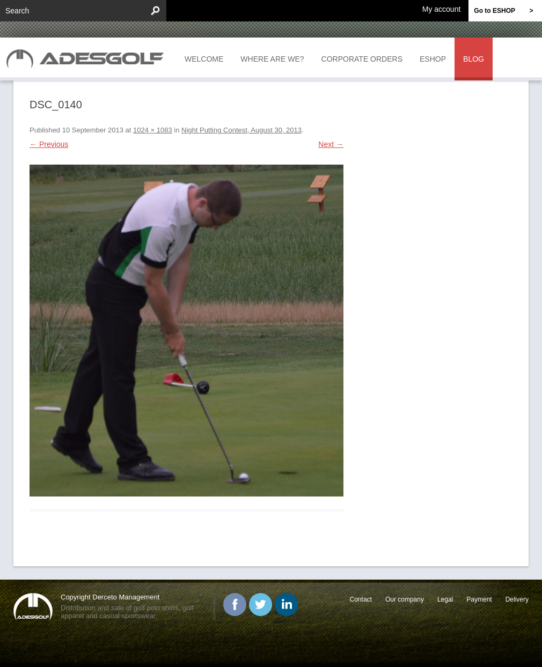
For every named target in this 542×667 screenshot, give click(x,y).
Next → (330, 144)
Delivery (517, 599)
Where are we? (272, 59)
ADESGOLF (88, 57)
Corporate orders (361, 59)
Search (17, 10)
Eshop (433, 59)
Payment (479, 599)
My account (441, 9)
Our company (404, 599)
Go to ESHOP (508, 10)
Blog (473, 59)
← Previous (49, 144)
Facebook (234, 604)
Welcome (204, 59)
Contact (361, 599)
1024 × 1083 (152, 130)
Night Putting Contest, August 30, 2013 (241, 130)
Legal (445, 599)
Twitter (260, 604)
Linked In (286, 604)
